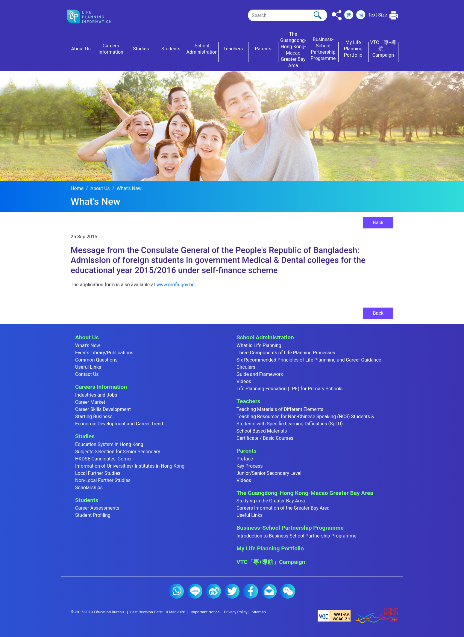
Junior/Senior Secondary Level (268, 473)
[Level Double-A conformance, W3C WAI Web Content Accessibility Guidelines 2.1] (334, 616)
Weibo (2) (213, 591)
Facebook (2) (250, 591)
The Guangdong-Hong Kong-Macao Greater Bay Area (304, 493)
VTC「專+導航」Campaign (270, 561)
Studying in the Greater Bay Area (270, 501)
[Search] (287, 15)
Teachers (248, 401)
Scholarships (89, 487)
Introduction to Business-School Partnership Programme (296, 536)
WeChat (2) (287, 591)
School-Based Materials (261, 431)
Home (77, 188)
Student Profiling (92, 515)
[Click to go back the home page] (94, 16)
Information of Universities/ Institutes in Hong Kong (129, 466)
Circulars (245, 367)
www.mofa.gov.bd (175, 284)
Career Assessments (97, 508)
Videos (243, 381)
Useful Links (88, 367)
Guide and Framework (259, 374)
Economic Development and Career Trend (119, 424)
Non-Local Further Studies (103, 480)
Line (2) (194, 591)
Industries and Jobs (96, 395)
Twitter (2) (232, 591)
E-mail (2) (269, 591)
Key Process (249, 466)
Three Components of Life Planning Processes (285, 353)
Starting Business (94, 416)
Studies (85, 436)
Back (378, 222)
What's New (128, 188)
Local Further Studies (97, 473)
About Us (100, 188)
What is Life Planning (258, 345)
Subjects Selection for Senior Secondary (117, 451)
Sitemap (259, 612)
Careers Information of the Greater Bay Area (283, 508)
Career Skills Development (103, 409)
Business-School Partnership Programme (290, 527)
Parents (246, 450)
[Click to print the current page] (393, 15)
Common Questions (96, 360)
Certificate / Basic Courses (264, 438)
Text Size (377, 15)
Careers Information (101, 386)
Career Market (90, 402)
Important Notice (205, 612)
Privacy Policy (236, 612)
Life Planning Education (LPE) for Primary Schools (289, 388)
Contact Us (87, 374)
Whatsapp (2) (176, 591)
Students (86, 500)
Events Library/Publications (104, 353)
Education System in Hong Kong (109, 444)
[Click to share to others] (337, 15)
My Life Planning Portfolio (270, 548)
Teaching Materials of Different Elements (279, 409)
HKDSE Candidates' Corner (103, 459)
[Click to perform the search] (317, 15)
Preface (244, 459)
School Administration (265, 337)
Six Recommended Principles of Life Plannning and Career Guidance (308, 360)
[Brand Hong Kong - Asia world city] (376, 616)
